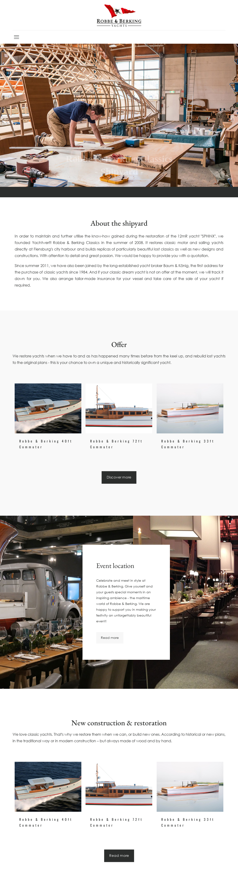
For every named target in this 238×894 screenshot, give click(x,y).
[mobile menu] (16, 37)
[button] (10, 884)
